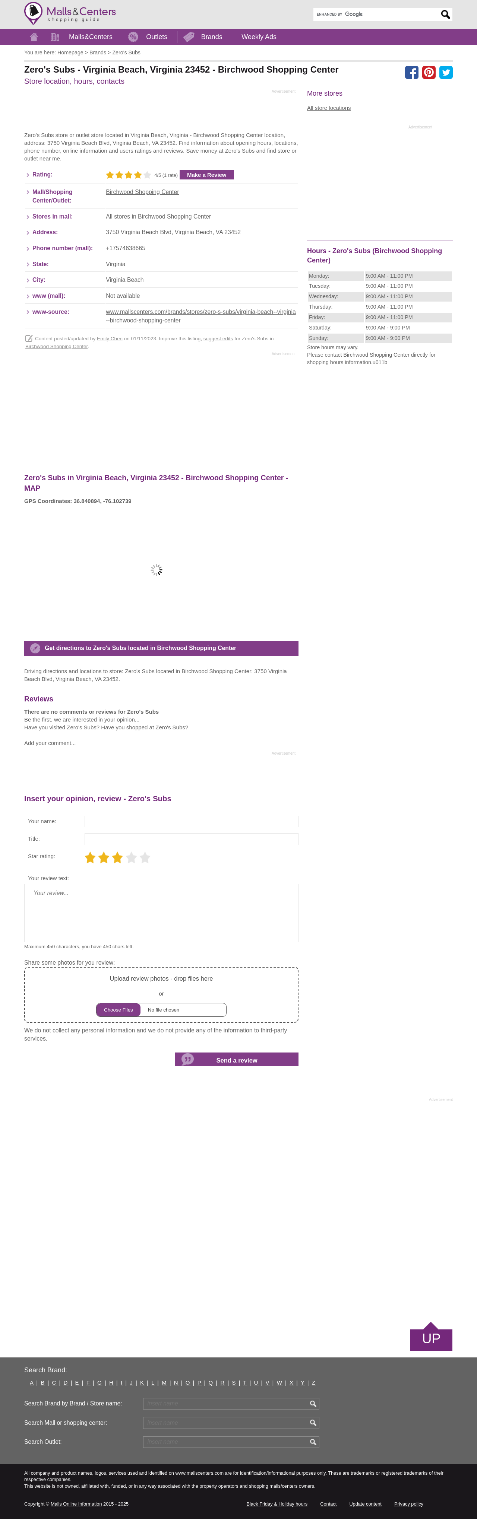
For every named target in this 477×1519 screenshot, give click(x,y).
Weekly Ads (259, 37)
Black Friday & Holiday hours (276, 1504)
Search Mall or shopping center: (65, 1423)
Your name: (42, 821)
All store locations (329, 108)
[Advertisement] (160, 112)
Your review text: (48, 878)
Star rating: (41, 856)
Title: (34, 838)
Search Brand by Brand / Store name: (73, 1403)
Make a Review (207, 175)
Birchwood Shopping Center (142, 192)
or (161, 995)
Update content (365, 1504)
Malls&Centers (91, 37)
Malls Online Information (76, 1504)
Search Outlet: (43, 1442)
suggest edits (218, 338)
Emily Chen (110, 338)
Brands (211, 37)
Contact (328, 1504)
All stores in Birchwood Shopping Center (158, 216)
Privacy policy (408, 1504)
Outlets (156, 37)
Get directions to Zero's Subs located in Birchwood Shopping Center (140, 648)
